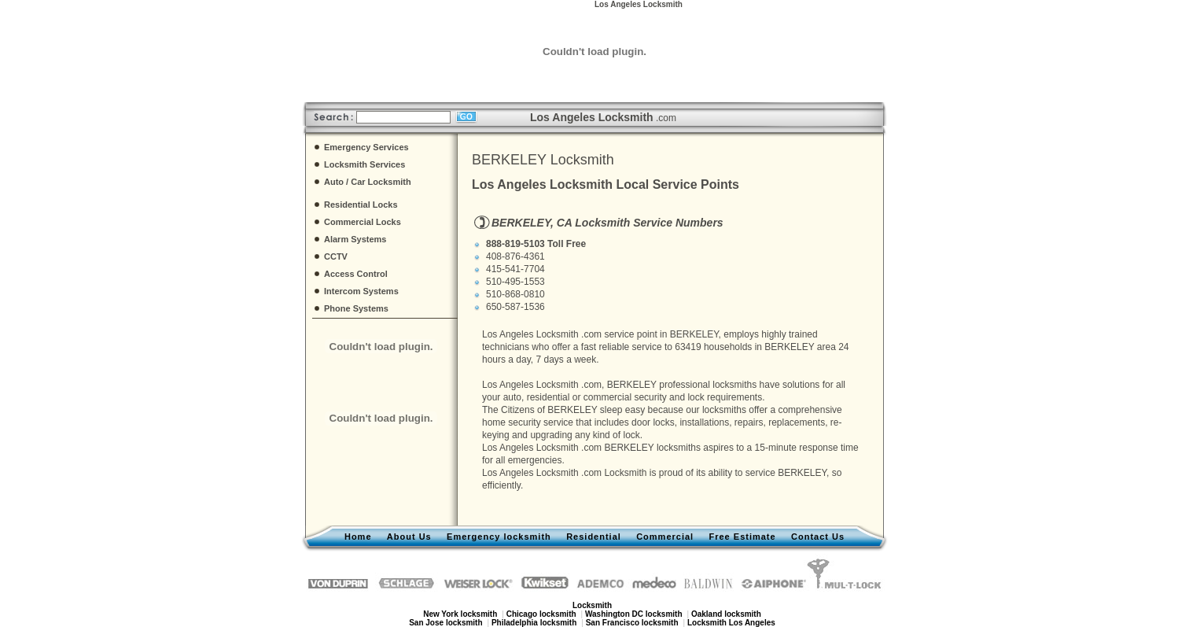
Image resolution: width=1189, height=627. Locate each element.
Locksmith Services (364, 164)
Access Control (356, 273)
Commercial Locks (362, 222)
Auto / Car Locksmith (367, 181)
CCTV (336, 256)
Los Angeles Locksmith (530, 334)
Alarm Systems (355, 239)
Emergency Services (366, 147)
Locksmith (625, 472)
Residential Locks (361, 204)
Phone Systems (356, 308)
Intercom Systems (361, 291)
